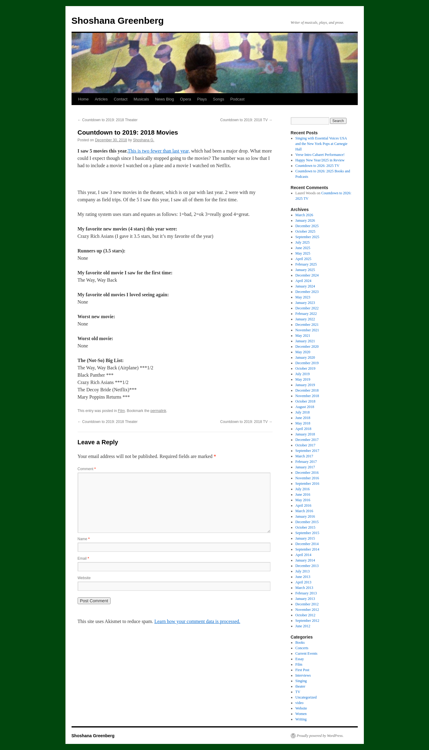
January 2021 (305, 341)
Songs (218, 99)
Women (301, 714)
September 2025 (307, 237)
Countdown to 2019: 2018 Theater (108, 120)
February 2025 (306, 264)
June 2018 (302, 418)
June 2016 (302, 494)
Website (84, 578)
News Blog (164, 99)
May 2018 (302, 423)
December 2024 (306, 275)
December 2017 (306, 440)
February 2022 (306, 314)
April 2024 (303, 281)
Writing (301, 719)
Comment (87, 469)
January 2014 (305, 560)
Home (83, 99)
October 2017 (305, 445)
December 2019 (306, 363)
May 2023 (302, 297)
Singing (301, 681)
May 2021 (302, 335)
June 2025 (302, 248)
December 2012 (306, 604)
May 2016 (302, 500)
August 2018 (304, 407)
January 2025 (305, 270)
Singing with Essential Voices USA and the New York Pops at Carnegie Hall (321, 143)
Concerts (301, 648)
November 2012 (307, 609)
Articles (101, 99)
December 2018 (306, 390)
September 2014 (307, 549)
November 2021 (307, 330)
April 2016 (303, 505)
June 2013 (302, 577)
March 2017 (304, 456)
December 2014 (306, 544)
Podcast (237, 99)
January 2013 (305, 599)
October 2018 (305, 401)
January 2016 (305, 516)
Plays (202, 99)
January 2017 (305, 467)
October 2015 (305, 527)
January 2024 (305, 286)
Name (84, 539)
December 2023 (306, 292)
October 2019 (305, 368)
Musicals (141, 99)
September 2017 (307, 451)
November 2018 (307, 396)
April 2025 (303, 259)
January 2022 (305, 319)
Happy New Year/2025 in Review (320, 160)
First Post (302, 670)
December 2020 (306, 346)
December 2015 (306, 522)
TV (297, 692)
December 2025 (306, 226)
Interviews (303, 675)
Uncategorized (306, 697)
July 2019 (302, 374)
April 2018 (303, 429)
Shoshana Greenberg (118, 21)
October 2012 (305, 615)
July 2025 (302, 242)
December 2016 (306, 472)
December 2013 (306, 566)
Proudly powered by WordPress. (320, 736)
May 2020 (302, 352)
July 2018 (302, 412)
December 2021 (306, 324)
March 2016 (304, 511)
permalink (158, 411)
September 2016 (307, 483)
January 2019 (305, 385)
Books (300, 642)
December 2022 (306, 308)
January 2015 (305, 538)
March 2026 (304, 215)
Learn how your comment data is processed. (197, 621)
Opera (185, 99)
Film (121, 411)
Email (83, 558)
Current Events (306, 653)
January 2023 (305, 303)
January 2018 (305, 434)
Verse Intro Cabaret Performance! (320, 155)
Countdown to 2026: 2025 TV (317, 166)
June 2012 (302, 626)
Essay (299, 659)
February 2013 (306, 593)
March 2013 (304, 588)
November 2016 (307, 478)
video (299, 703)
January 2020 (305, 357)
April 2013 (303, 582)
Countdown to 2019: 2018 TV (246, 120)
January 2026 (305, 220)
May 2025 (302, 253)
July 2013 (302, 571)
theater (300, 686)
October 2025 (305, 231)
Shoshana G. (143, 140)
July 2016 (302, 489)
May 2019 (302, 379)
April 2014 (303, 555)
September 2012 (307, 620)
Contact (121, 99)
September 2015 (307, 533)
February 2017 (306, 462)
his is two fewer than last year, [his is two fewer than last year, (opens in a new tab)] (160, 150)
